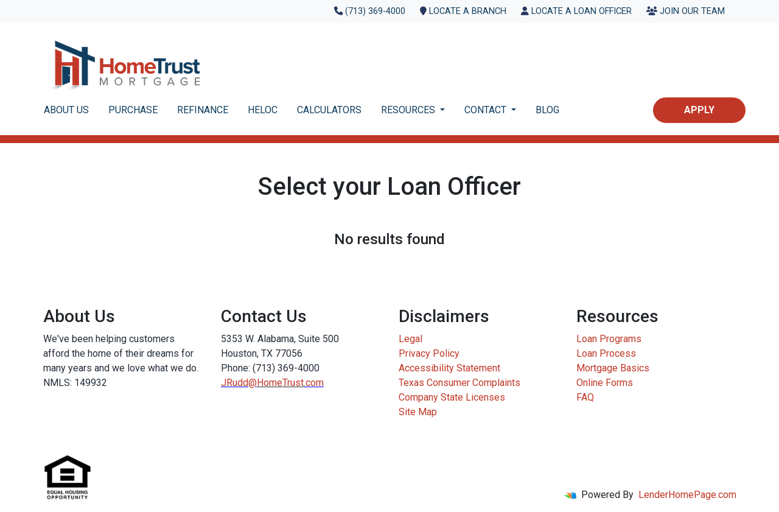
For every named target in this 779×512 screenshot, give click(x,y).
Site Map (418, 412)
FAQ (585, 397)
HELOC (263, 110)
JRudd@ (239, 382)
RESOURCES (409, 110)
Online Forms (604, 382)
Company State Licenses (452, 397)
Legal (410, 339)
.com (314, 382)
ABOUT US (66, 110)
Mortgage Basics (612, 368)
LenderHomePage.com (687, 494)
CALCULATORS (329, 110)
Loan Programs (608, 339)
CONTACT (486, 110)
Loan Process (606, 353)
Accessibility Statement (449, 368)
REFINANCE (202, 110)
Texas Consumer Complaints (459, 382)
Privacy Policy (429, 353)
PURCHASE (133, 110)
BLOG (547, 110)
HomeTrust (280, 382)
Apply (699, 110)
